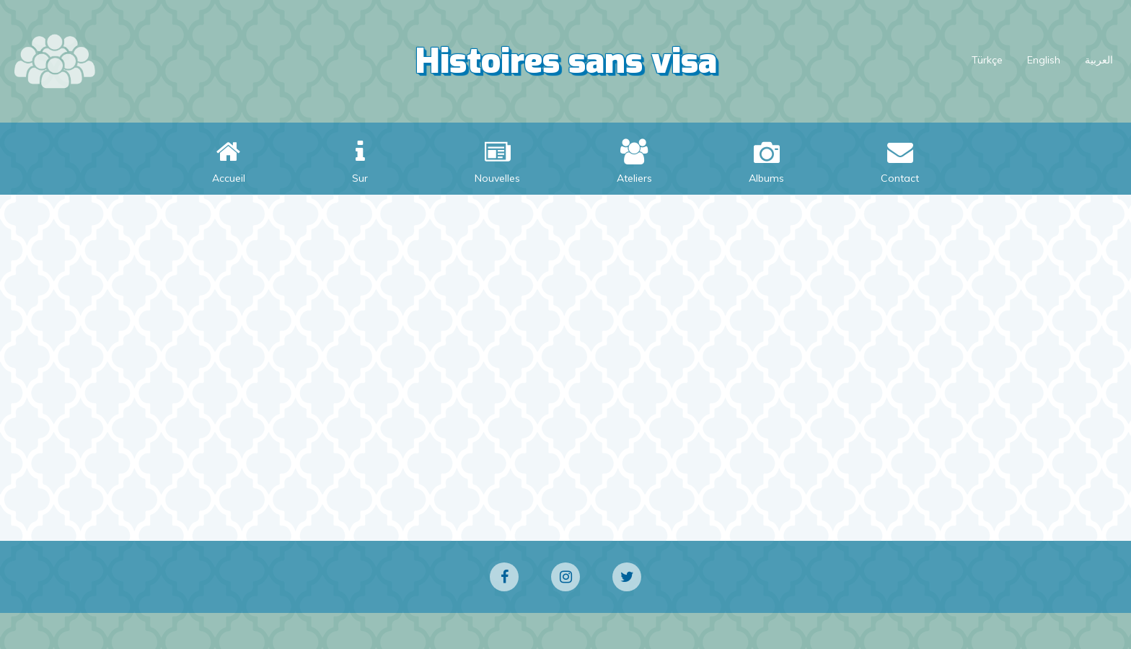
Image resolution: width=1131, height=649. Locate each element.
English (1043, 59)
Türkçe (987, 59)
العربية (1099, 59)
